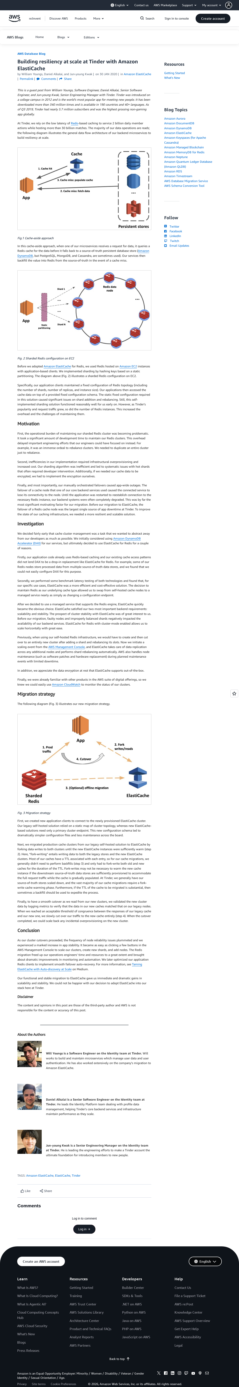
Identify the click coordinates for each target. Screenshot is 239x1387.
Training (76, 1296)
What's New (172, 77)
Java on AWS (131, 1321)
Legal (179, 1345)
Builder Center (133, 1287)
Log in (84, 1229)
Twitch (171, 241)
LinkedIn (172, 236)
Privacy (22, 1384)
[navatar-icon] (228, 5)
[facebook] (165, 1373)
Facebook (173, 231)
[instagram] (179, 1373)
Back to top (119, 1359)
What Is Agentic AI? (31, 1304)
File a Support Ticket (190, 1296)
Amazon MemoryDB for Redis (184, 152)
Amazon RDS (173, 171)
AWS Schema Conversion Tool (184, 185)
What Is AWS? (27, 1287)
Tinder (76, 1175)
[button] (232, 5)
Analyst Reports (82, 1337)
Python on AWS (134, 1312)
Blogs (21, 1342)
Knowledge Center (188, 1312)
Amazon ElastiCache (57, 366)
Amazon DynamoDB (178, 128)
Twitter (171, 226)
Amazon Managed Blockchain (184, 147)
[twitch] (186, 1373)
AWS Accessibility (188, 1337)
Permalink (26, 79)
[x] (159, 1373)
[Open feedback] (234, 693)
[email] (207, 1373)
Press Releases (28, 1350)
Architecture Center (84, 1321)
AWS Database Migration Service (186, 181)
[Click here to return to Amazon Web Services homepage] (14, 21)
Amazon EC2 (128, 366)
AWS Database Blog (31, 53)
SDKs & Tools (132, 1296)
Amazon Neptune (176, 157)
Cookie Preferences (63, 1384)
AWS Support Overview (192, 1321)
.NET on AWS (132, 1304)
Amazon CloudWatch (66, 684)
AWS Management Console (66, 647)
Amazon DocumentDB (179, 123)
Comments (46, 79)
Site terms (39, 1384)
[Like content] (25, 1191)
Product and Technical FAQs (90, 1329)
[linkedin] (172, 1373)
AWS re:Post (184, 1304)
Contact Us (183, 1287)
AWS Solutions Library (87, 1312)
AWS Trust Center (83, 1304)
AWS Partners (80, 1345)
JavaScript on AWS (136, 1337)
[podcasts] (200, 1373)
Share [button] (65, 79)
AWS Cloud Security (32, 1326)
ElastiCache (62, 1175)
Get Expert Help (187, 1329)
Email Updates (176, 245)
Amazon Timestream (178, 176)
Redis (74, 123)
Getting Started (174, 73)
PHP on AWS (131, 1329)
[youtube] (193, 1373)
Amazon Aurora (174, 118)
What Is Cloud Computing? (37, 1296)
